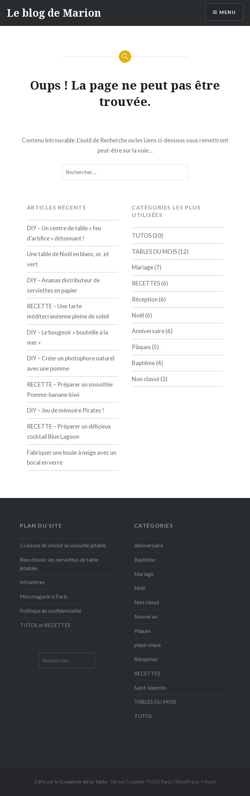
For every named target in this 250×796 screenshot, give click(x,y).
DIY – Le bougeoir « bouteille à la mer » (67, 337)
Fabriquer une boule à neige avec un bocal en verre (71, 457)
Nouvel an (145, 616)
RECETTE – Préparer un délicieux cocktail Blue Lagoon (69, 431)
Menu (227, 12)
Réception (145, 299)
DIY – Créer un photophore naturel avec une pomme (70, 363)
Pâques (141, 346)
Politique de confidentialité (50, 611)
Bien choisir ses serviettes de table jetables (59, 564)
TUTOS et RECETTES (45, 625)
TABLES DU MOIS (154, 251)
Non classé (145, 379)
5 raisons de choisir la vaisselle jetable (63, 545)
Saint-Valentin (150, 688)
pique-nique (147, 645)
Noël (138, 315)
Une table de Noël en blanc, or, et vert (68, 259)
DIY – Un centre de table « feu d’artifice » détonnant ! (64, 233)
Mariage (142, 267)
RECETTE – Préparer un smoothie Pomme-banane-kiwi (70, 389)
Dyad (209, 781)
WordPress (187, 781)
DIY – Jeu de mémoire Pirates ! (65, 410)
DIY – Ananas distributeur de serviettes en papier (63, 285)
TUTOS (142, 235)
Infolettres (32, 582)
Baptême (143, 362)
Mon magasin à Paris (43, 596)
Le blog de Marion (54, 13)
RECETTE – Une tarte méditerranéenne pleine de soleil (68, 311)
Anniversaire (148, 330)
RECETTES (146, 283)
